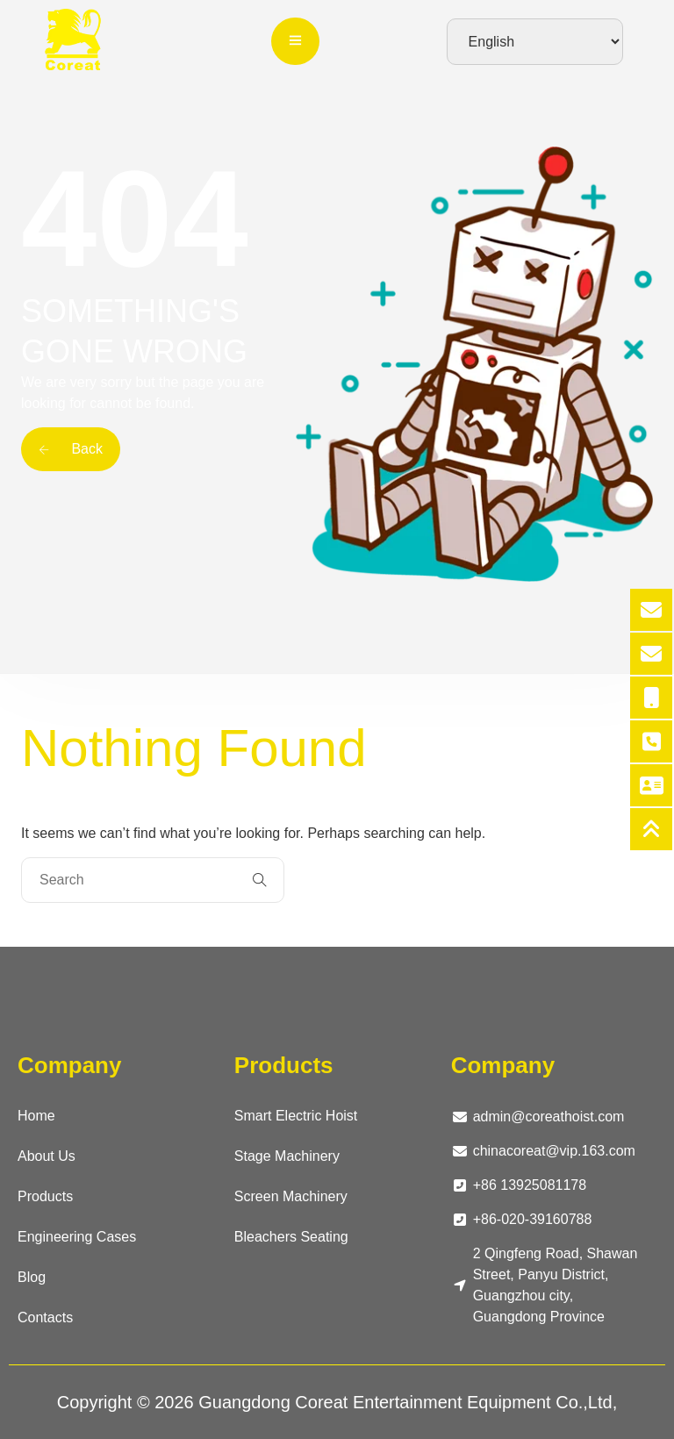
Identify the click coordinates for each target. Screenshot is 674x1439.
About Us (46, 1156)
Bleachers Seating (291, 1236)
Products (45, 1196)
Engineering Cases (77, 1236)
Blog (32, 1277)
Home (36, 1115)
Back (71, 448)
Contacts (45, 1317)
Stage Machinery (287, 1156)
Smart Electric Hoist (295, 1115)
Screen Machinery (291, 1196)
